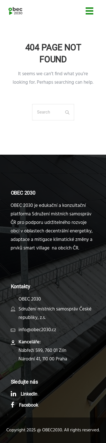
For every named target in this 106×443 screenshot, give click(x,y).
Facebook (28, 405)
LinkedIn (29, 394)
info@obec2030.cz (37, 330)
